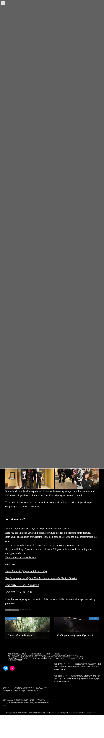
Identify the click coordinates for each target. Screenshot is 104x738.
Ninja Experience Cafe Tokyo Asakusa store (56, 657)
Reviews (57, 653)
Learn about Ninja (26, 610)
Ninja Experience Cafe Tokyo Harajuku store (22, 657)
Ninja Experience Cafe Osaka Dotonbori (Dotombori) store (27, 655)
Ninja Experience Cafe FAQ (42, 658)
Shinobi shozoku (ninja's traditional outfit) (26, 571)
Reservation (79, 657)
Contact (25, 658)
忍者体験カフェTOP (76, 658)
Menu (48, 653)
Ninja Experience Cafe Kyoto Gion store (64, 655)
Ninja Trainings (36, 653)
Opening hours (12, 658)
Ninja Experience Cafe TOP (17, 653)
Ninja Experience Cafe (24, 528)
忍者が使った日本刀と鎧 (18, 592)
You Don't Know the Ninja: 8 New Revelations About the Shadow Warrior (41, 578)
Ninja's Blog (60, 658)
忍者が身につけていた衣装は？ (22, 585)
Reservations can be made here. (20, 557)
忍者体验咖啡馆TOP (15, 660)
